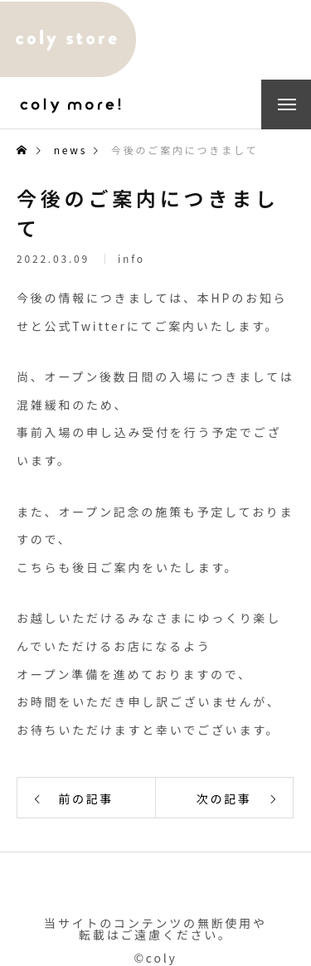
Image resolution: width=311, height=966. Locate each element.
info (131, 261)
